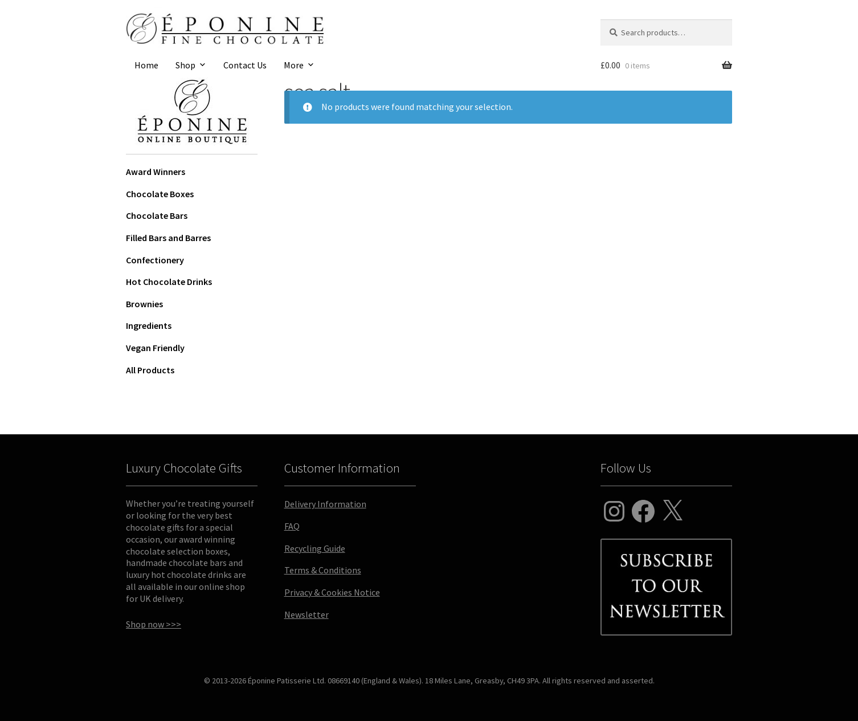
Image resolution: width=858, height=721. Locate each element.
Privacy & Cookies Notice (332, 592)
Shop (185, 65)
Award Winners (155, 171)
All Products (150, 370)
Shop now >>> (153, 624)
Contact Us (245, 65)
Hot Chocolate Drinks (169, 281)
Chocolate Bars (156, 215)
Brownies (144, 303)
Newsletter (306, 614)
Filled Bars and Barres (168, 237)
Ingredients (148, 325)
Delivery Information (325, 504)
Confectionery (155, 260)
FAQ (292, 526)
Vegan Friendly (155, 347)
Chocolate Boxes (160, 193)
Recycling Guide (314, 548)
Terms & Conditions (322, 570)
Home (146, 65)
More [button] (294, 65)
